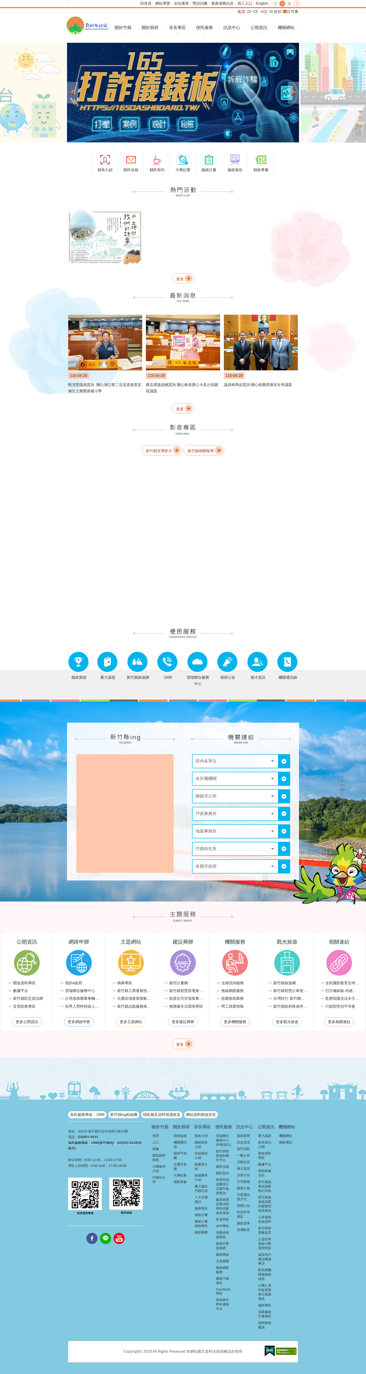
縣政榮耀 (201, 1232)
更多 (180, 279)
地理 (155, 1136)
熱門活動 (243, 1149)
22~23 (252, 12)
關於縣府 (150, 27)
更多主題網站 (131, 1022)
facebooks (92, 1233)
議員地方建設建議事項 (264, 1259)
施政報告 (201, 1208)
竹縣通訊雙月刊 (243, 1197)
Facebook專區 (223, 1291)
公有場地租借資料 (264, 1219)
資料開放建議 (264, 1325)
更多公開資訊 (27, 1022)
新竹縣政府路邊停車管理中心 (290, 1006)
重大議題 (264, 1136)
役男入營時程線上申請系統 (82, 1006)
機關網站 (286, 27)
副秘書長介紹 (201, 1177)
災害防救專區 (24, 1006)
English (262, 3)
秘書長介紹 (201, 1166)
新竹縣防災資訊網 (28, 998)
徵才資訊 (243, 1168)
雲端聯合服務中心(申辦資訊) (223, 1140)
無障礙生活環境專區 (186, 1006)
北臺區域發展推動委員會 (134, 998)
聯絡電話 (285, 1142)
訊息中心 (231, 27)
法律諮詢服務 (232, 983)
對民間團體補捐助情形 (264, 1274)
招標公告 (243, 1206)
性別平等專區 (243, 1214)
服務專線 (222, 1254)
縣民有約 (222, 1173)
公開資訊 (258, 27)
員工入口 (244, 3)
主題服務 (222, 1261)
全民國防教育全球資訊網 (342, 983)
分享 (297, 4)
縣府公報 (243, 1188)
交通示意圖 (180, 1166)
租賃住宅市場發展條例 (186, 998)
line (105, 1233)
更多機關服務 (235, 1022)
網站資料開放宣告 (201, 1115)
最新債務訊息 (222, 3)
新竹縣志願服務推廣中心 (134, 1006)
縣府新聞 (243, 1136)
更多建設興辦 (183, 1022)
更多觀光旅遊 (287, 1022)
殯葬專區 (124, 983)
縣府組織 (180, 1136)
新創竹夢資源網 (222, 1246)
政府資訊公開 (264, 1144)
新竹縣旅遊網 (284, 983)
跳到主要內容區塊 (2, 2)
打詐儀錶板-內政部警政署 (342, 991)
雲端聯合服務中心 (80, 991)
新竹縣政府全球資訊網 (87, 25)
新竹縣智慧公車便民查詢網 (290, 991)
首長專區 (177, 27)
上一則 (72, 93)
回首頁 (145, 3)
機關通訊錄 (180, 1144)
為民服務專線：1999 (87, 1115)
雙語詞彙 (200, 3)
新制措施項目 (264, 1173)
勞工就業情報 (232, 1006)
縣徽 (155, 1149)
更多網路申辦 (79, 1022)
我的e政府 (73, 983)
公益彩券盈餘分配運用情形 (264, 1243)
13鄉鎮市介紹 (159, 1169)
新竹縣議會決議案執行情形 (264, 1186)
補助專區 (264, 1305)
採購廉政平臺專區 (264, 1314)
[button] (183, 93)
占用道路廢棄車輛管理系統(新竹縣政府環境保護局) (82, 998)
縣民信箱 (222, 1166)
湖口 (286, 12)
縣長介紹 (201, 1136)
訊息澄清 (243, 1142)
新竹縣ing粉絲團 (123, 1115)
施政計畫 (201, 1215)
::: (67, 2)
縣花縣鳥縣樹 (158, 1158)
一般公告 (243, 1155)
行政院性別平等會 (340, 1006)
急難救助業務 (232, 998)
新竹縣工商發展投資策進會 (134, 991)
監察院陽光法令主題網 (342, 998)
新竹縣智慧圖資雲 (264, 1230)
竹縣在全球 (158, 1180)
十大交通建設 (201, 1199)
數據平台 (20, 991)
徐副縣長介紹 (201, 1155)
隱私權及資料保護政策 (161, 1115)
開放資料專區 (24, 983)
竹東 (294, 12)
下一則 (293, 93)
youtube (119, 1233)
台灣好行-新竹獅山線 (290, 998)
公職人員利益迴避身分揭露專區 (264, 1292)
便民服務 (204, 27)
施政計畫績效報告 (201, 1223)
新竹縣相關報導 (201, 451)
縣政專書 (180, 1182)
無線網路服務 (232, 991)
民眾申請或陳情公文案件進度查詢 (222, 1186)
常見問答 (222, 1219)
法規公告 (243, 1175)
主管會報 (243, 1181)
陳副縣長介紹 (201, 1144)
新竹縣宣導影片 (159, 451)
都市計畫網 (178, 983)
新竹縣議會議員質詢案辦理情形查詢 (264, 1203)
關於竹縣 (123, 27)
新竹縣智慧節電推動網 (186, 991)
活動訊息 (243, 1162)
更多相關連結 (339, 1022)
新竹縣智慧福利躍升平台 (222, 1155)
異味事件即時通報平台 (222, 1304)
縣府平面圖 (180, 1155)
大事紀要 (180, 1175)
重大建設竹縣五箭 (201, 1188)
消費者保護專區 (222, 1235)
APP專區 (222, 1226)
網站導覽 (162, 3)
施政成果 (243, 1223)
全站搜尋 (181, 3)
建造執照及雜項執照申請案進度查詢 (222, 1206)
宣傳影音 (243, 1230)
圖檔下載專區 (222, 1281)
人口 (155, 1142)
